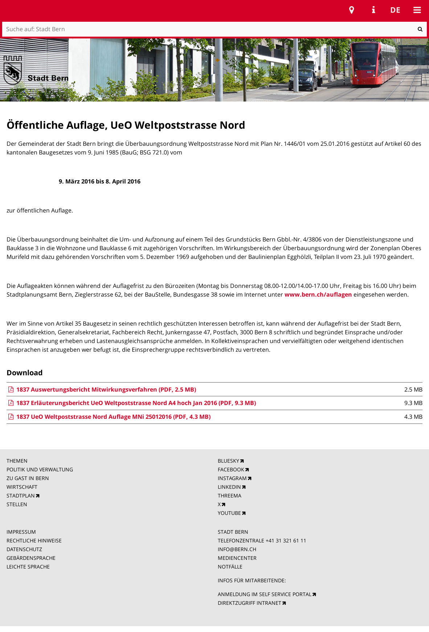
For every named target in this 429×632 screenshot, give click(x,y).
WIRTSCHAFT (22, 486)
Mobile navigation (417, 10)
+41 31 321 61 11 (286, 540)
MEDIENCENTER (237, 557)
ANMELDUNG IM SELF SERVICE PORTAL (264, 594)
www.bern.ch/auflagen (318, 294)
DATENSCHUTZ (24, 549)
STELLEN (17, 504)
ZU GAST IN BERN (28, 478)
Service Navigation (373, 10)
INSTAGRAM (232, 478)
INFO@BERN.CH (237, 549)
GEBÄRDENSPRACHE (31, 557)
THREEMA (229, 495)
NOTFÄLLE (230, 566)
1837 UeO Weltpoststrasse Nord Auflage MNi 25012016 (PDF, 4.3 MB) (109, 417)
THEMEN (17, 460)
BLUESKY (228, 460)
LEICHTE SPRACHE (28, 566)
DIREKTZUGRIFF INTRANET (249, 602)
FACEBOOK (231, 469)
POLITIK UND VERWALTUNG (40, 469)
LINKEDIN (229, 486)
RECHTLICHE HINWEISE (34, 540)
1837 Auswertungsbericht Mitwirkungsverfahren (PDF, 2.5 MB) (101, 389)
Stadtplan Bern (351, 10)
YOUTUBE (229, 512)
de (395, 10)
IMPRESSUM (21, 531)
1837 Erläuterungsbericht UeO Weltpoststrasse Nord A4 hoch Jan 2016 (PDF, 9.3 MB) (131, 403)
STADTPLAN (21, 495)
